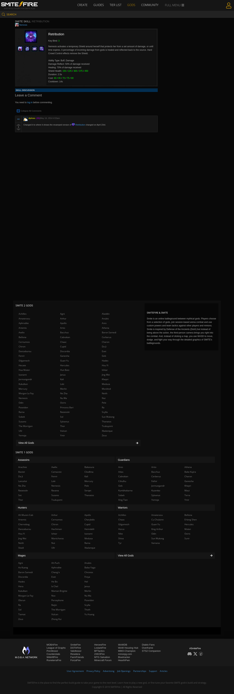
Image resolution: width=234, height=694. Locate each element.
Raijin (54, 605)
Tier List (115, 5)
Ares (104, 323)
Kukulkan (23, 384)
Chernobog (24, 524)
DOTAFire (75, 647)
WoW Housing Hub (128, 647)
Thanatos (106, 421)
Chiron (22, 346)
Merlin (63, 388)
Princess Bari (66, 407)
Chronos (88, 572)
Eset (104, 351)
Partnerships (139, 671)
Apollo (63, 323)
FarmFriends (77, 657)
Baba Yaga (89, 567)
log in (30, 102)
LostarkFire (100, 647)
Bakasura (89, 467)
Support (153, 671)
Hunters (22, 507)
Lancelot (22, 481)
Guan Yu (64, 360)
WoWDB (122, 644)
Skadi (21, 547)
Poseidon (23, 407)
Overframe (147, 647)
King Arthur (157, 529)
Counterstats (53, 654)
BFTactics (99, 651)
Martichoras (57, 538)
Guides (98, 5)
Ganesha (64, 355)
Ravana (55, 490)
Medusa (106, 384)
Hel (86, 581)
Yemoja (22, 435)
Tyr (120, 543)
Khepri (105, 379)
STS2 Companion (151, 651)
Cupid (63, 346)
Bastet (21, 471)
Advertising (108, 671)
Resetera (75, 654)
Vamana (155, 543)
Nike (120, 533)
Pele (104, 402)
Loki (62, 384)
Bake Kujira (190, 471)
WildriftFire (52, 657)
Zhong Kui (56, 619)
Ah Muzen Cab (25, 515)
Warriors (122, 507)
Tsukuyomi (107, 426)
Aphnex (32, 118)
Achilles (23, 313)
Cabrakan (65, 337)
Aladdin (106, 313)
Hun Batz (64, 370)
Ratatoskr (65, 412)
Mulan (187, 529)
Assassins (23, 459)
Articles (163, 671)
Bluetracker (124, 657)
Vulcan (63, 430)
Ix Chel (54, 586)
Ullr (20, 430)
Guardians (124, 459)
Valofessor (75, 651)
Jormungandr (25, 379)
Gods (131, 5)
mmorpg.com (125, 654)
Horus (121, 529)
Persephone (57, 600)
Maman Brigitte (59, 590)
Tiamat (21, 614)
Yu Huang (89, 614)
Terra (187, 495)
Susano (22, 421)
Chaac (63, 342)
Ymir (62, 435)
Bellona (22, 337)
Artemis (23, 327)
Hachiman (56, 529)
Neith (104, 393)
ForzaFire (75, 660)
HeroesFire (100, 644)
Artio (62, 327)
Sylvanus (64, 421)
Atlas (120, 471)
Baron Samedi (109, 332)
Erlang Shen (190, 519)
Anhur (63, 318)
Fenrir (22, 355)
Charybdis (89, 519)
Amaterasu (24, 318)
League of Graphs (56, 647)
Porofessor (52, 651)
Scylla (105, 412)
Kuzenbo (155, 490)
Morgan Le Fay (26, 393)
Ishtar (105, 370)
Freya (87, 576)
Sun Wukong (108, 416)
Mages (22, 555)
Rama (21, 412)
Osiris (63, 402)
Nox (53, 595)
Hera (20, 586)
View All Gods (78, 442)
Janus (63, 374)
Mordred (106, 388)
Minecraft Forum (103, 660)
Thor (62, 426)
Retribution (78, 125)
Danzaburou (25, 351)
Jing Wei (106, 374)
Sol (61, 416)
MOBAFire (52, 644)
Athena (105, 327)
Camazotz (56, 471)
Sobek (22, 416)
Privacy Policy (93, 671)
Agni (62, 313)
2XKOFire (99, 654)
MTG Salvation (102, 657)
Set (20, 495)
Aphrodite (24, 323)
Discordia (65, 351)
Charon (105, 342)
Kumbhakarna (125, 490)
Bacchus (64, 332)
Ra (103, 407)
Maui (187, 490)
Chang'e (55, 572)
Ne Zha (63, 393)
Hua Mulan (24, 370)
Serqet (87, 490)
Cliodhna (88, 471)
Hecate (22, 365)
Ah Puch (55, 562)
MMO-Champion (126, 651)
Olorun (21, 600)
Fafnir (154, 481)
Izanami (23, 374)
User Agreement (75, 671)
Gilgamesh (24, 360)
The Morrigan (26, 426)
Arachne (22, 467)
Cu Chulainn (157, 519)
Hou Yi (105, 365)
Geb (104, 355)
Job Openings (124, 671)
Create (82, 5)
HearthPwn (124, 660)
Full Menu (174, 5)
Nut (103, 398)
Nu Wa (63, 398)
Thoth (87, 609)
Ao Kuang (23, 567)
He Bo (54, 581)
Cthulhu (122, 481)
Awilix (21, 332)
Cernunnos (24, 342)
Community (149, 5)
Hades (105, 360)
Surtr (187, 538)
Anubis (105, 318)
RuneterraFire (54, 660)
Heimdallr (89, 529)
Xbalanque (107, 430)
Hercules (64, 365)
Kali (62, 379)
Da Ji (104, 346)
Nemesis (23, 25)
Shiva (121, 538)
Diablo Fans (148, 644)
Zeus (104, 435)
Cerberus (106, 337)
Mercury (23, 388)
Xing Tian (123, 499)
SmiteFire (75, 644)
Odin (21, 402)
